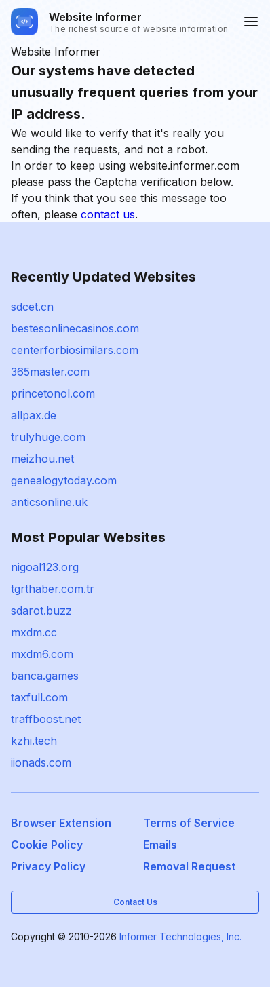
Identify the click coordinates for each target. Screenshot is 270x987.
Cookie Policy (47, 844)
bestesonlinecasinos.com (75, 328)
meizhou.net (42, 458)
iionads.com (41, 762)
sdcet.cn (32, 306)
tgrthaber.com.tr (52, 589)
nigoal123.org (45, 567)
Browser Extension (61, 823)
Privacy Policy (48, 866)
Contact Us (135, 902)
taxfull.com (39, 697)
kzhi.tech (34, 741)
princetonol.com (53, 393)
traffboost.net (46, 719)
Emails (160, 844)
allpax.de (33, 415)
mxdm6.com (42, 654)
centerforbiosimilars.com (74, 350)
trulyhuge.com (48, 437)
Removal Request (189, 866)
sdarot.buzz (41, 610)
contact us (108, 214)
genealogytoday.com (64, 480)
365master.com (50, 372)
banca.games (45, 675)
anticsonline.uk (49, 502)
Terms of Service (189, 823)
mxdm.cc (34, 632)
